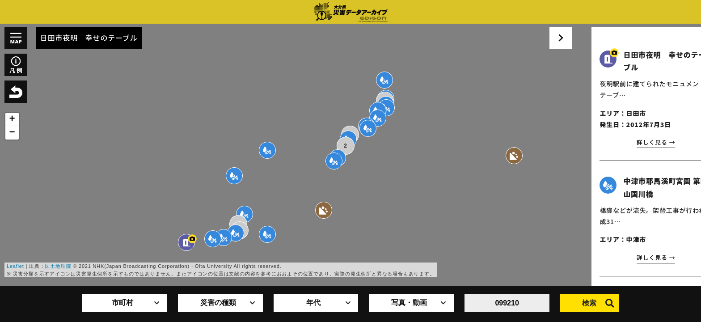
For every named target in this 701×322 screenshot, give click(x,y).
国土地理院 (58, 266)
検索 (598, 303)
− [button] (12, 133)
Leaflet (15, 266)
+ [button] (12, 119)
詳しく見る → (636, 143)
